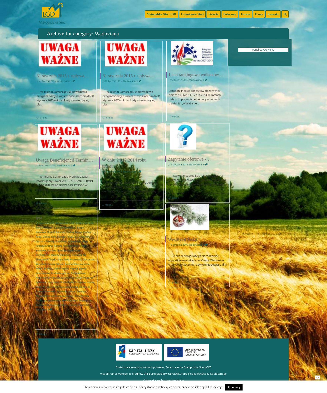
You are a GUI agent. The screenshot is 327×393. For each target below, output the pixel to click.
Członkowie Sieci (192, 14)
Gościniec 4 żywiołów (68, 245)
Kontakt (273, 14)
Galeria (213, 14)
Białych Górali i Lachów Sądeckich (57, 234)
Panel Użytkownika (263, 49)
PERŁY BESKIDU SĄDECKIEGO (54, 269)
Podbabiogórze (61, 273)
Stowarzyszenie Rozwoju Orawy (56, 292)
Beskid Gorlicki (81, 230)
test (42, 225)
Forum (245, 14)
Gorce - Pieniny (48, 245)
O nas (259, 14)
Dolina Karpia (72, 238)
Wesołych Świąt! (185, 240)
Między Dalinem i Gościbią (66, 257)
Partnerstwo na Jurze (75, 265)
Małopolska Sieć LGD (161, 14)
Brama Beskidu (57, 238)
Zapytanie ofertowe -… (190, 159)
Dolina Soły (51, 241)
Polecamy (229, 14)
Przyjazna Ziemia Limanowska (61, 284)
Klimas (59, 249)
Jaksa (82, 245)
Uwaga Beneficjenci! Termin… (64, 161)
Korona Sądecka (58, 253)
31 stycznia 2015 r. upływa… (62, 75)
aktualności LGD (65, 230)
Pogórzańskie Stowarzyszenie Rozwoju (60, 277)
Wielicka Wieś (69, 296)
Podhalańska (76, 273)
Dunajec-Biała (65, 241)
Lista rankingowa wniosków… (196, 74)
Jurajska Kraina (47, 249)
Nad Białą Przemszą (69, 261)
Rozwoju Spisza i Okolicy (70, 288)
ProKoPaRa (66, 281)
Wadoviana (63, 81)
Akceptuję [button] (234, 387)
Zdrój (64, 300)
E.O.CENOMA (79, 241)
